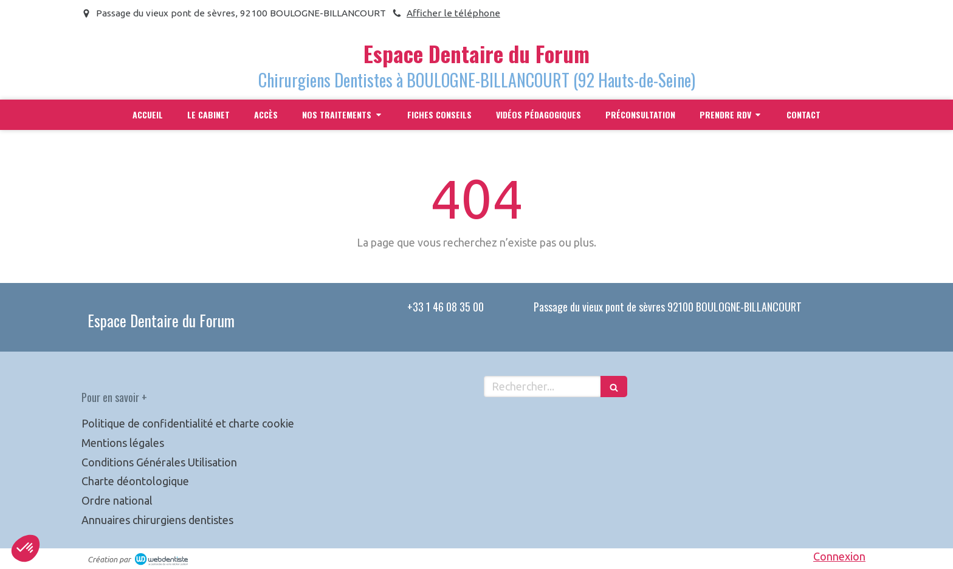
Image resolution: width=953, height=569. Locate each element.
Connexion (839, 556)
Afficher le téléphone (453, 13)
